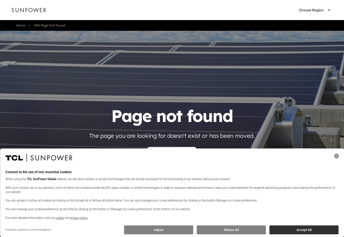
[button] (311, 10)
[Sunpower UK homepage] (29, 10)
